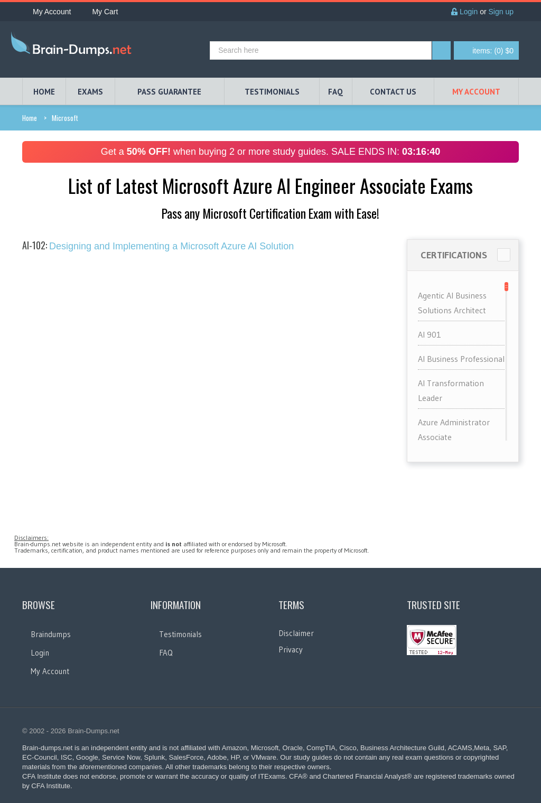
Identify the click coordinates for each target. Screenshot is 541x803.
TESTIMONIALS (272, 92)
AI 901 (429, 334)
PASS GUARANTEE (169, 92)
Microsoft (65, 118)
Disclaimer (296, 633)
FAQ (335, 92)
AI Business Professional (461, 358)
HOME (44, 92)
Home (29, 118)
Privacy (290, 650)
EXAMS (90, 92)
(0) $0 (493, 50)
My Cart (99, 11)
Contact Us (393, 92)
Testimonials (180, 634)
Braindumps (51, 634)
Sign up (501, 11)
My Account (46, 11)
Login (464, 11)
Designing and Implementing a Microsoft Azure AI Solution (158, 246)
